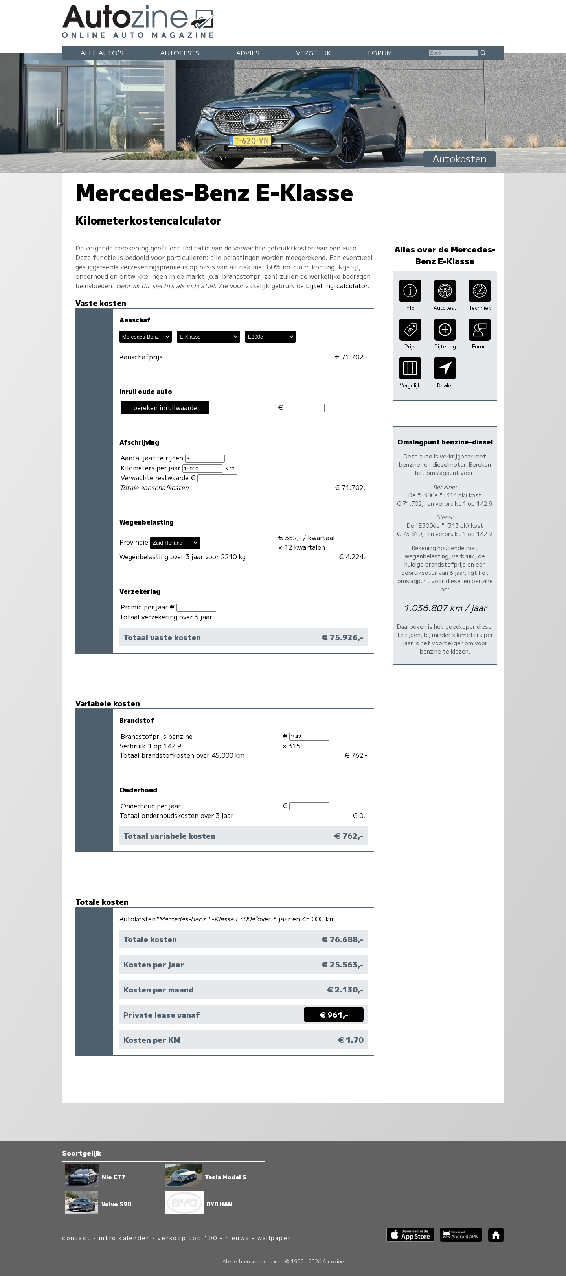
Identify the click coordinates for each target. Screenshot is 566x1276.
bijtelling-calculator (337, 285)
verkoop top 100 (187, 1238)
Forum (380, 52)
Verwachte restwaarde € (179, 477)
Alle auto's (102, 52)
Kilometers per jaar (171, 468)
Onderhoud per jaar (151, 805)
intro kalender (124, 1238)
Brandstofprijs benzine (157, 736)
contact (76, 1238)
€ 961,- (334, 1014)
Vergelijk (313, 52)
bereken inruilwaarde (165, 407)
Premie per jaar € (168, 607)
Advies (247, 52)
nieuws (237, 1238)
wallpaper (274, 1238)
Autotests (179, 52)
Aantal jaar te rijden (173, 458)
